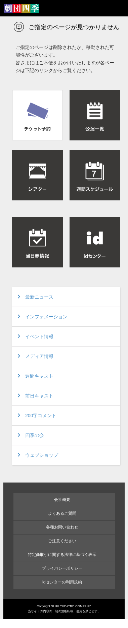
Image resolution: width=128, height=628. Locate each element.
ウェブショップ (41, 455)
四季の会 (34, 435)
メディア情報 (39, 356)
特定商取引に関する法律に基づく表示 (62, 554)
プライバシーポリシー (62, 568)
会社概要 (62, 499)
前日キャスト (39, 395)
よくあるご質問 (62, 513)
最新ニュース (39, 297)
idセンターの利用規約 (62, 582)
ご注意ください (62, 541)
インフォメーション (46, 316)
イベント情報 (39, 336)
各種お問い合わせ (62, 527)
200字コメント (40, 415)
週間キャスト (39, 376)
